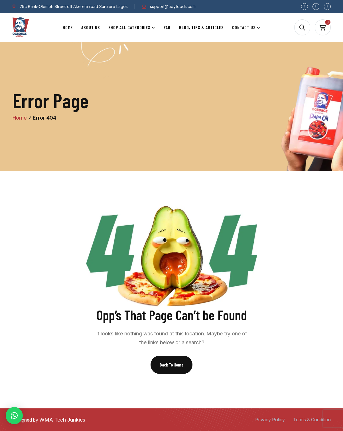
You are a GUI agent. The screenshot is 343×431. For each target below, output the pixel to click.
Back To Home (171, 364)
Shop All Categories (129, 27)
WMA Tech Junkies (62, 420)
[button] (14, 415)
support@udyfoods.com (173, 6)
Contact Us (243, 27)
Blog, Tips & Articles (201, 27)
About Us (90, 27)
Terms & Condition (312, 419)
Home (68, 27)
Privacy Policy (270, 419)
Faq (167, 27)
